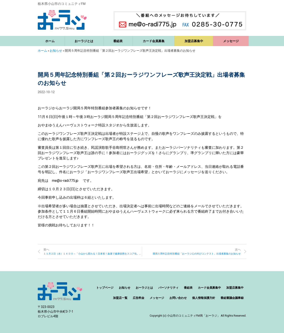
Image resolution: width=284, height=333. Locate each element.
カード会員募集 (154, 41)
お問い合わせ (178, 298)
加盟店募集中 (194, 41)
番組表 (118, 41)
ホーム (50, 41)
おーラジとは (84, 41)
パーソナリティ (168, 287)
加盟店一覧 (120, 298)
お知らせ (56, 51)
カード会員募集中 (209, 287)
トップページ (104, 287)
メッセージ (231, 41)
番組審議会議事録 (232, 298)
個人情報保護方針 (203, 298)
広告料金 (138, 298)
